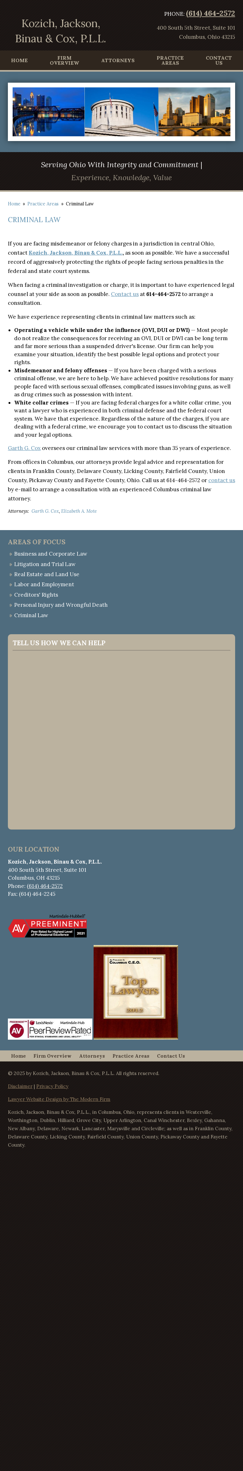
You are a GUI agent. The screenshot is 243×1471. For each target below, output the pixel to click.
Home (19, 60)
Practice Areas (170, 60)
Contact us (125, 294)
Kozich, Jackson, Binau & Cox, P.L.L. (76, 252)
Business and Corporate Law (50, 553)
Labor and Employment (44, 584)
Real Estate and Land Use (46, 574)
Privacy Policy (52, 1086)
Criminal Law (31, 615)
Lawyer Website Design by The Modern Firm (59, 1099)
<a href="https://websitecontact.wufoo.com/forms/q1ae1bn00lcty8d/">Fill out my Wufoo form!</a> (121, 738)
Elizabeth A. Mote (79, 511)
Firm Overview (64, 60)
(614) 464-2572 (210, 13)
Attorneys (118, 60)
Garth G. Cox (24, 448)
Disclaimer (20, 1086)
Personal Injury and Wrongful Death (61, 604)
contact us (221, 480)
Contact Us (219, 60)
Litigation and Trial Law (45, 564)
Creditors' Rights (36, 594)
